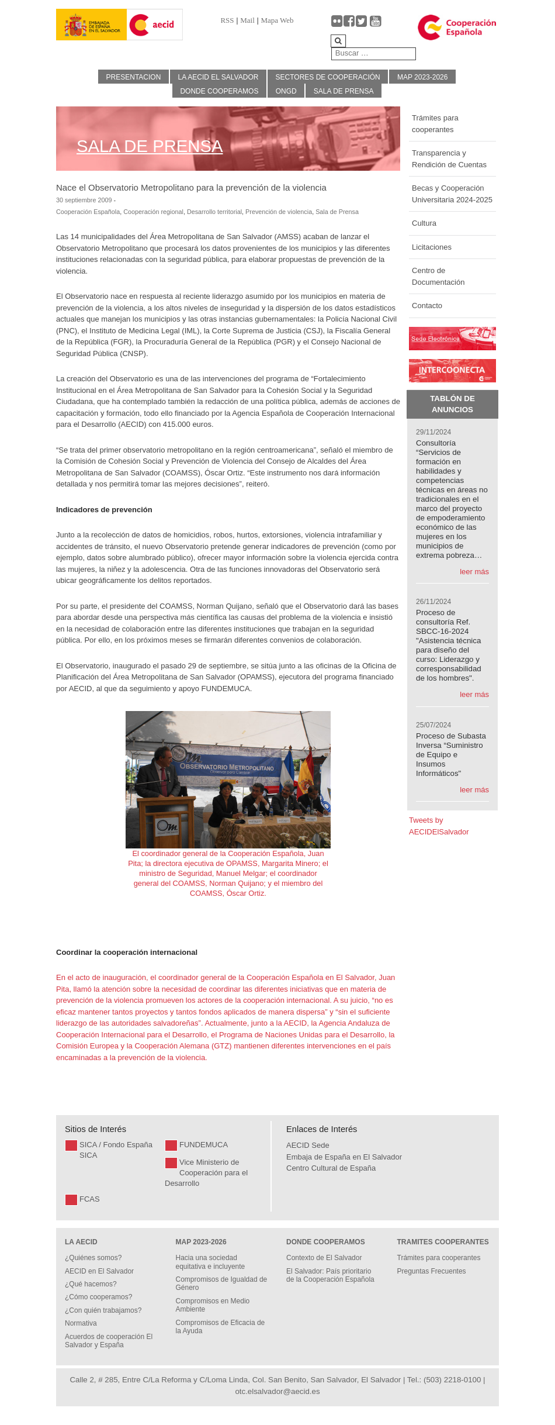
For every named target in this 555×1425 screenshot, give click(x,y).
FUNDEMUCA (203, 1144)
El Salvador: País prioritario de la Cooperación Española (330, 1275)
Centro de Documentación (438, 276)
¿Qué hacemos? (91, 1284)
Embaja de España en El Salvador (344, 1157)
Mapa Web (277, 20)
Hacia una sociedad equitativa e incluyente (210, 1262)
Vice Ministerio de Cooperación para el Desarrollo (206, 1172)
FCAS (89, 1199)
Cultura (424, 223)
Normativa (81, 1323)
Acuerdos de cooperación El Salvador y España (108, 1341)
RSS (227, 20)
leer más (474, 571)
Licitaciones (432, 247)
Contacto (427, 305)
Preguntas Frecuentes (431, 1271)
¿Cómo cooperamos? (98, 1297)
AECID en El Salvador (99, 1271)
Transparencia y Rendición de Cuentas (449, 159)
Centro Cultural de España (331, 1168)
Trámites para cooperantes (435, 123)
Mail (247, 20)
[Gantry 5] (91, 25)
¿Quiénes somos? (93, 1258)
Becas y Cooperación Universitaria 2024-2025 (452, 194)
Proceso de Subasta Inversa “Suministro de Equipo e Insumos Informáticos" (451, 755)
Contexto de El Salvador (324, 1258)
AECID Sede (307, 1145)
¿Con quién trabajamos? (103, 1310)
